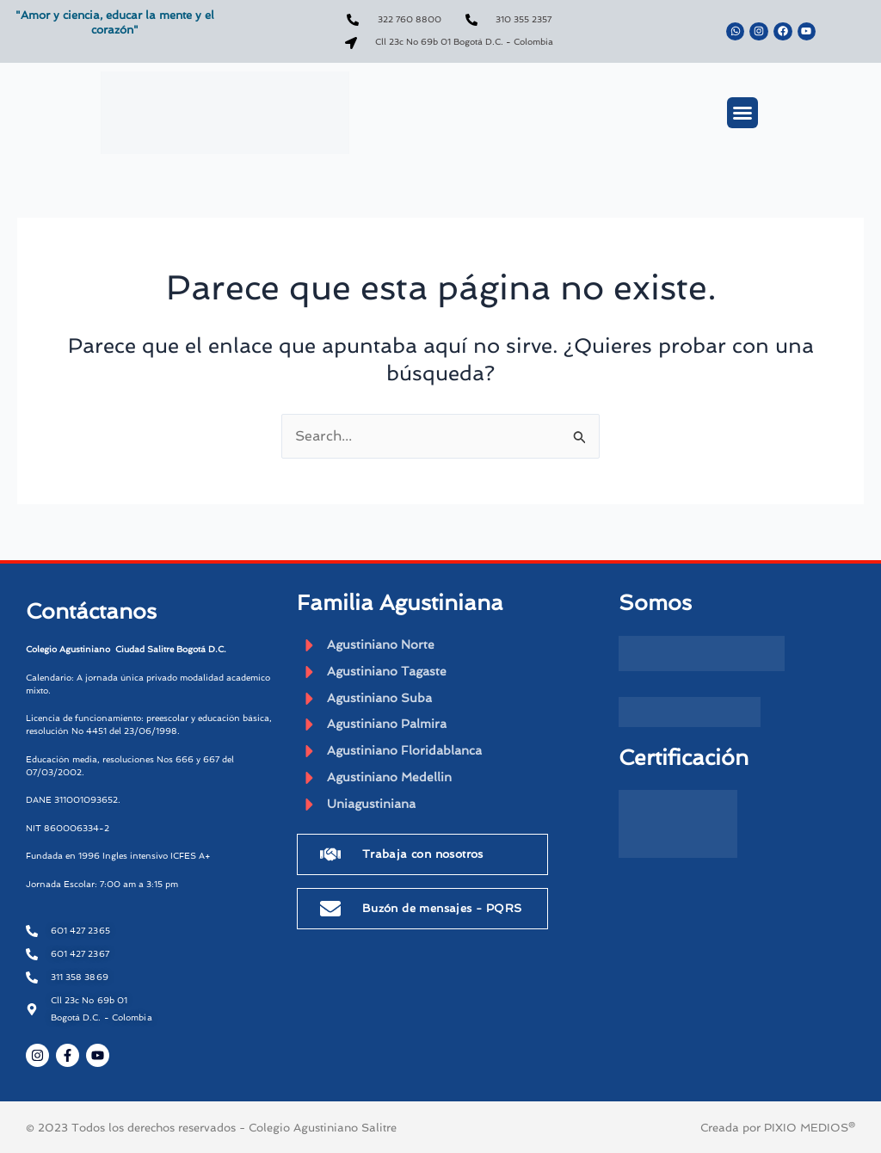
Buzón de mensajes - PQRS (442, 911)
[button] (742, 112)
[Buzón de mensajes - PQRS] (330, 912)
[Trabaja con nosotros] (330, 858)
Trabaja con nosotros (423, 857)
